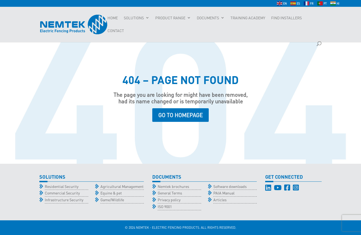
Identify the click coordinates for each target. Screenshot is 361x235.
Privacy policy (169, 199)
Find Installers (286, 18)
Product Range (170, 18)
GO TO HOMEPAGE (180, 115)
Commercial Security (62, 192)
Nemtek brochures (173, 186)
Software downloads (230, 186)
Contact (115, 31)
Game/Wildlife (112, 199)
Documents (208, 18)
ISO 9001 (165, 206)
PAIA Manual (224, 192)
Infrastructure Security (64, 199)
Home (112, 18)
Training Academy (247, 18)
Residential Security (61, 186)
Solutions (134, 18)
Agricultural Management (122, 186)
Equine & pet (111, 192)
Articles (220, 199)
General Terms (170, 192)
